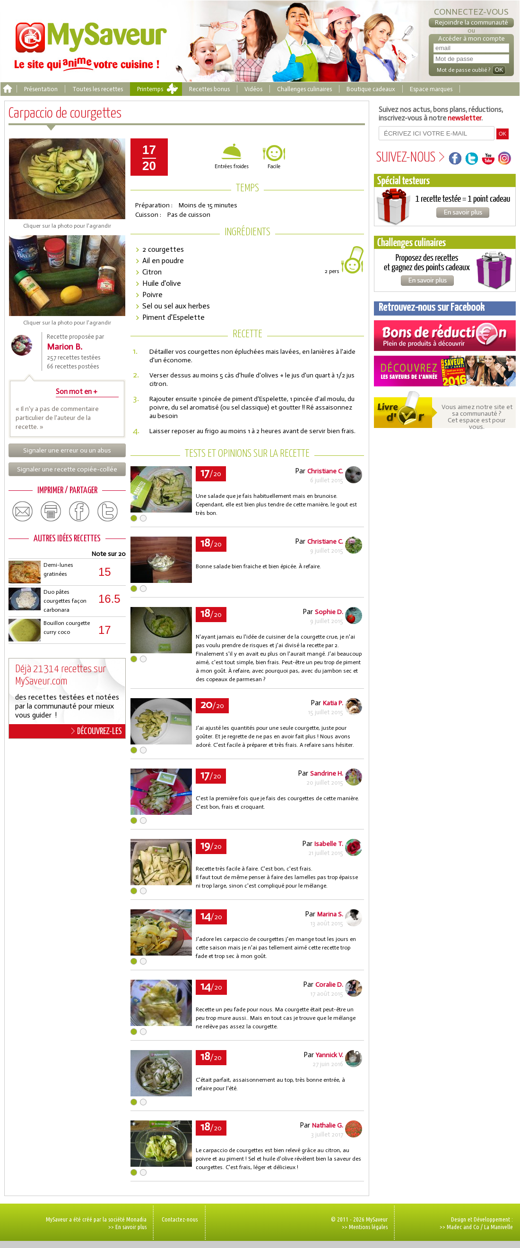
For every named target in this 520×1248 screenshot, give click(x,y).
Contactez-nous (180, 1219)
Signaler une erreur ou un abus (67, 450)
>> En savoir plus (127, 1226)
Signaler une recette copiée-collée (67, 469)
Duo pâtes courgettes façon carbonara (65, 601)
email (22, 511)
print (51, 511)
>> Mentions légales (365, 1226)
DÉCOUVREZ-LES (96, 731)
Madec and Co (463, 1226)
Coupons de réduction (445, 335)
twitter (107, 511)
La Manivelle (498, 1226)
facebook (79, 511)
